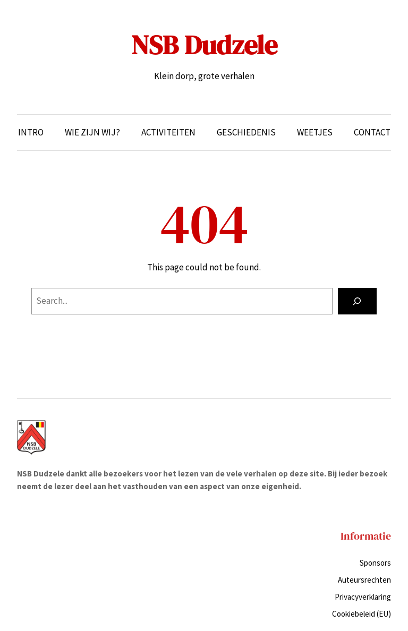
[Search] (357, 301)
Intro (31, 132)
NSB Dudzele (204, 45)
